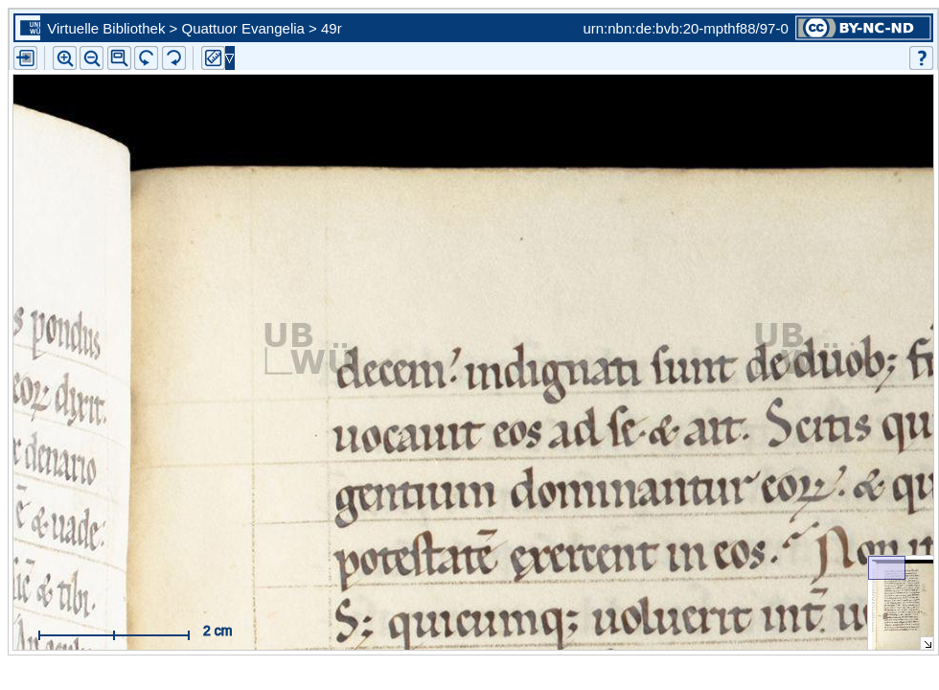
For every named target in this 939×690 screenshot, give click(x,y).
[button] (119, 58)
